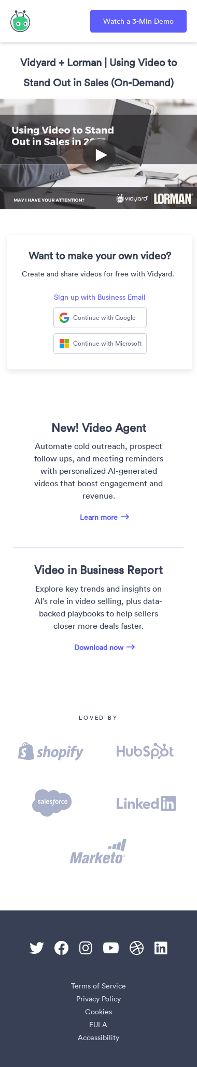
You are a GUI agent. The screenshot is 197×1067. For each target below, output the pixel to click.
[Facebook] (61, 948)
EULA (98, 1024)
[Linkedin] (160, 948)
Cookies (98, 1011)
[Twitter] (37, 948)
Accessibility (98, 1037)
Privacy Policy (98, 998)
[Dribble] (137, 948)
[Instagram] (85, 948)
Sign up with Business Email (100, 297)
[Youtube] (111, 948)
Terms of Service (98, 986)
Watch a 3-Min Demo (138, 21)
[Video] (98, 154)
